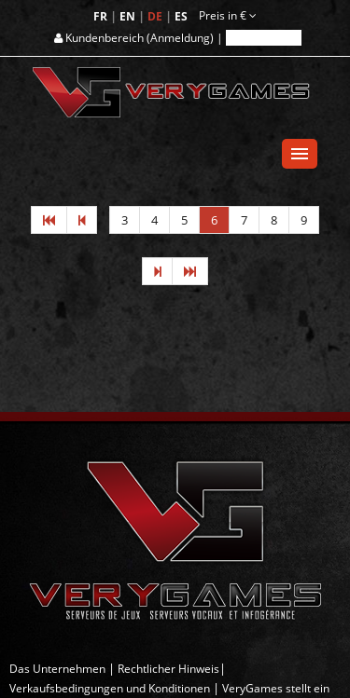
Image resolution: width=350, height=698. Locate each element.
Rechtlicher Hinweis (168, 669)
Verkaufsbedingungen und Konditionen (109, 688)
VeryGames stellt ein (275, 688)
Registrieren (263, 38)
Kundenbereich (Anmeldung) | (140, 38)
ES (182, 16)
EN (128, 16)
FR (101, 16)
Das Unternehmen (57, 669)
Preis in (228, 15)
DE (156, 16)
